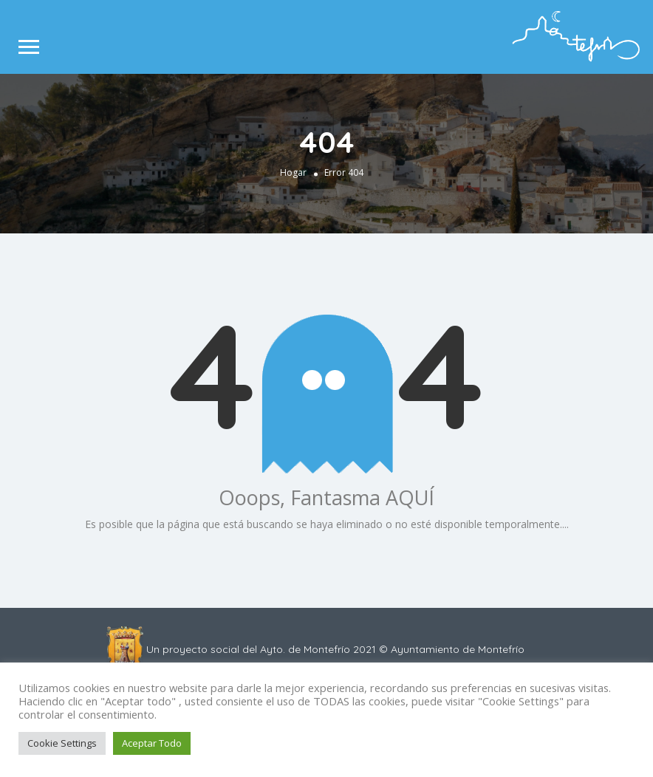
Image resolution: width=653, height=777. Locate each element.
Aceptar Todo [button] (152, 743)
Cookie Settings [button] (62, 743)
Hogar (293, 171)
